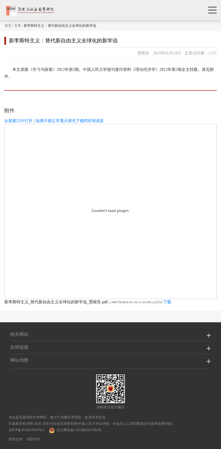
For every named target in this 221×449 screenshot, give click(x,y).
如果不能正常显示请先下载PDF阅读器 (70, 120)
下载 (167, 302)
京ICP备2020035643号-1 (27, 430)
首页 (8, 25)
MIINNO (33, 439)
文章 (17, 25)
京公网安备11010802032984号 (75, 430)
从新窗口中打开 (18, 120)
